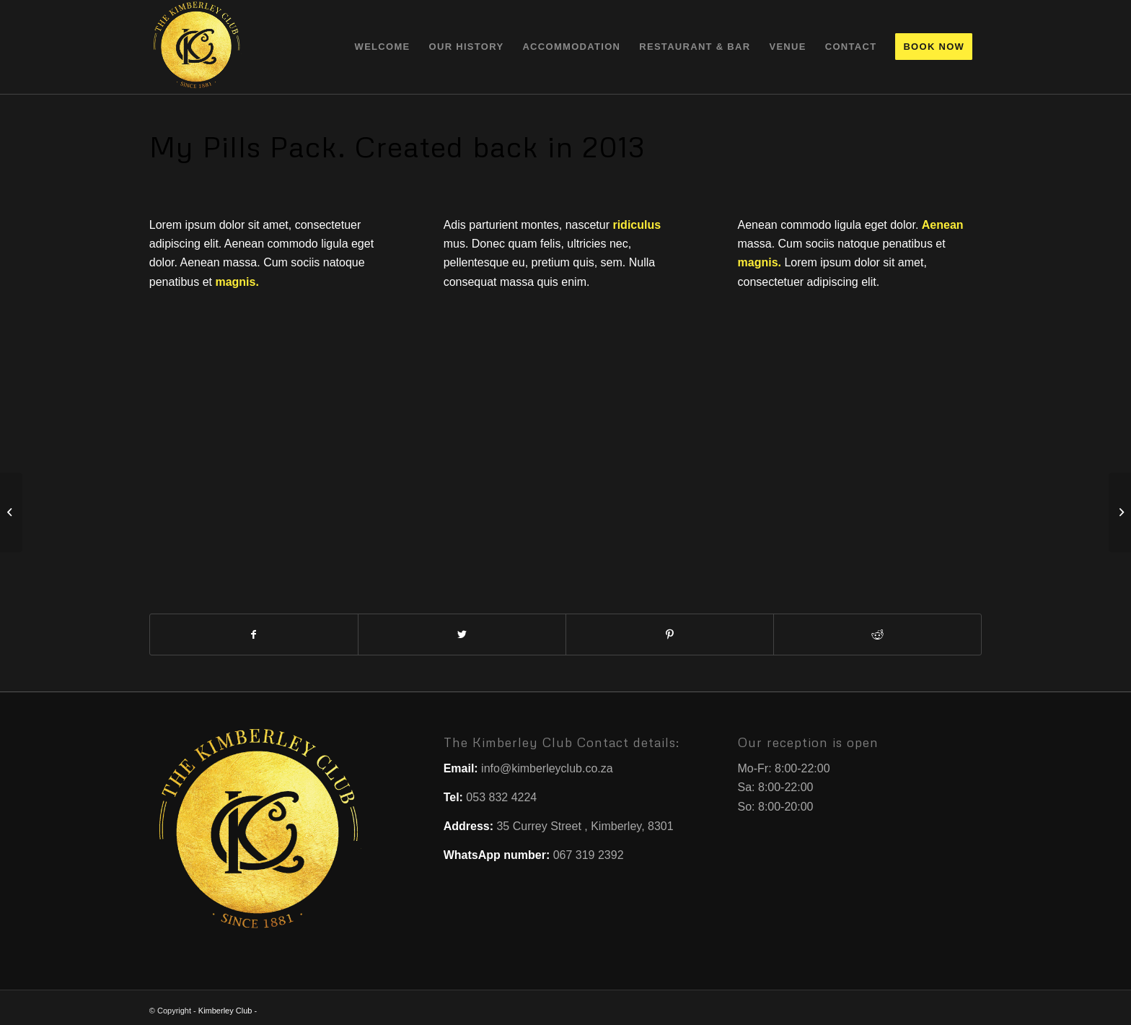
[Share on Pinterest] (669, 634)
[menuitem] (383, 47)
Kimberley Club (225, 1010)
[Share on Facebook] (254, 634)
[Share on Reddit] (877, 634)
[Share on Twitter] (462, 634)
